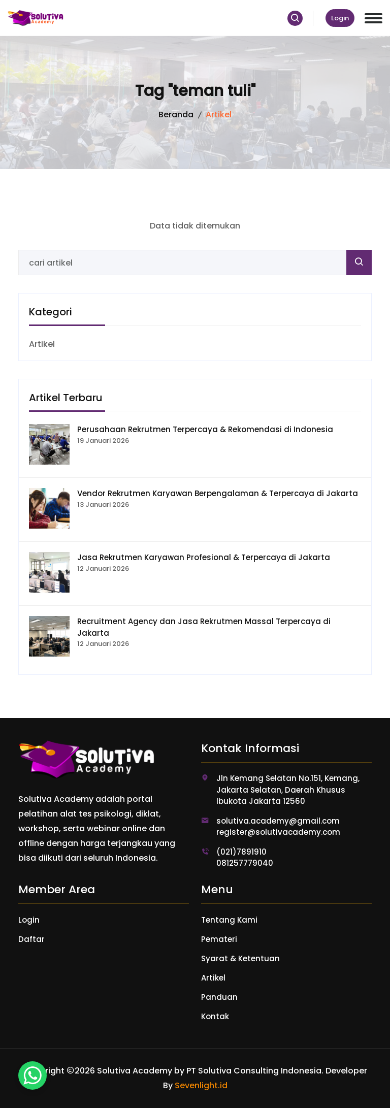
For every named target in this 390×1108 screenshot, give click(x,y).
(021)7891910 (241, 851)
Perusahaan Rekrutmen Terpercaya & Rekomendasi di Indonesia (205, 429)
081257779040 (244, 863)
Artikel (42, 344)
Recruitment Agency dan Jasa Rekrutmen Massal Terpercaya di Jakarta (204, 627)
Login (340, 18)
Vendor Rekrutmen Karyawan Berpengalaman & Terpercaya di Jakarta (217, 493)
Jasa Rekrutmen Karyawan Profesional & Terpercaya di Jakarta (203, 557)
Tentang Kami (229, 920)
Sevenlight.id (201, 1085)
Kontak (215, 1016)
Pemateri (219, 939)
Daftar (31, 939)
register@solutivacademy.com (278, 832)
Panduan (219, 997)
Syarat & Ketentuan (240, 958)
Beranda (175, 114)
